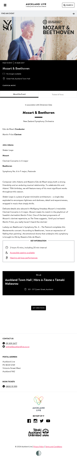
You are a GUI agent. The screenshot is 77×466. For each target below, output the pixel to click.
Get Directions (39, 308)
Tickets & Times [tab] (58, 94)
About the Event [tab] (19, 94)
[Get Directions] (38, 308)
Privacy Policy (38, 446)
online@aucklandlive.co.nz (17, 346)
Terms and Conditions (53, 446)
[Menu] (5, 5)
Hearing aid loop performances (24, 257)
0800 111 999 (11, 386)
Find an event (37, 13)
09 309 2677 (11, 343)
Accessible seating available (22, 252)
